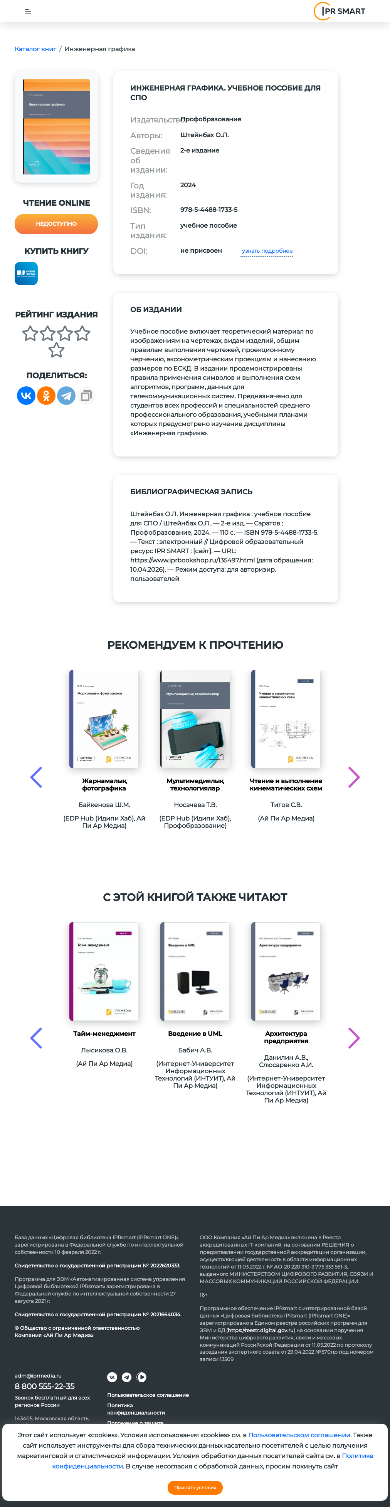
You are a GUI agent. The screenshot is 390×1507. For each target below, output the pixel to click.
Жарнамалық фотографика (104, 784)
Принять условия (195, 1487)
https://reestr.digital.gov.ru (261, 1330)
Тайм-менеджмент (104, 1033)
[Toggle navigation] (28, 11)
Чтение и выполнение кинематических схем (286, 784)
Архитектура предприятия (286, 1037)
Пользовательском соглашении (299, 1435)
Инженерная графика (99, 49)
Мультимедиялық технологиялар (195, 784)
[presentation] (36, 777)
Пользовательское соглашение (148, 1395)
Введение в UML (195, 1033)
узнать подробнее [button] (266, 250)
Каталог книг (35, 49)
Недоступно (56, 223)
